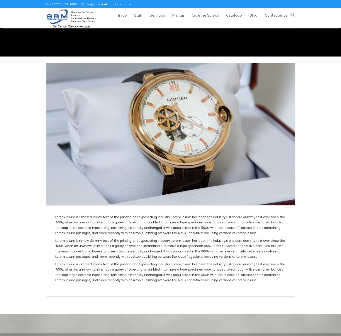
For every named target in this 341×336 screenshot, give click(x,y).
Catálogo (234, 15)
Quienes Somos (205, 15)
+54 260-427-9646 (61, 4)
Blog (253, 15)
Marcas (178, 15)
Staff (138, 15)
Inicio (122, 15)
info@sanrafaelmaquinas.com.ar (106, 4)
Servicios (157, 15)
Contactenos (276, 15)
